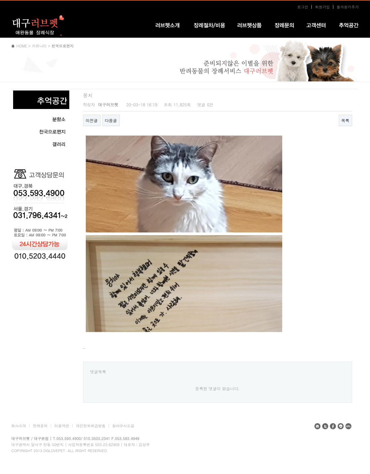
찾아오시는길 (123, 425)
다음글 (111, 120)
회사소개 (18, 425)
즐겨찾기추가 (348, 6)
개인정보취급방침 (91, 425)
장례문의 (40, 425)
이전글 (92, 120)
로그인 (302, 6)
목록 (345, 120)
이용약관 (61, 425)
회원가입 (322, 6)
